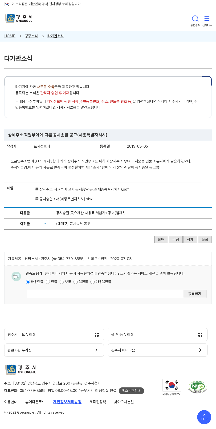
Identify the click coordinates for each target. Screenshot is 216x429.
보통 (68, 282)
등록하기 (194, 294)
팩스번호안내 (131, 392)
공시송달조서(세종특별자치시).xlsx (66, 199)
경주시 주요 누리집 (24, 335)
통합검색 (195, 19)
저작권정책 (98, 404)
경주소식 (31, 36)
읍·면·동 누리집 (125, 335)
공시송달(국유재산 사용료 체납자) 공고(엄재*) (91, 213)
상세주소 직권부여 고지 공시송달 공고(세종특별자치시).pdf (84, 189)
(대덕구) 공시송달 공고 (73, 224)
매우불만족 (103, 282)
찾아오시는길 (124, 404)
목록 (205, 239)
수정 (175, 239)
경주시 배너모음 (126, 351)
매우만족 (37, 282)
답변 (161, 239)
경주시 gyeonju (19, 19)
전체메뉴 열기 (207, 19)
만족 (54, 282)
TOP (204, 419)
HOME (9, 36)
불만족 (83, 282)
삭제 (190, 239)
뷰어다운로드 (35, 404)
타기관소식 (55, 36)
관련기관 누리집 (22, 351)
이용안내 (10, 404)
